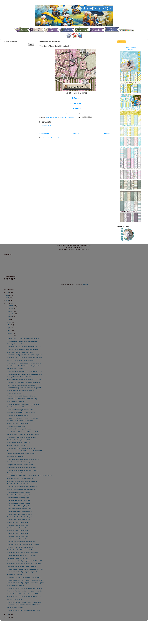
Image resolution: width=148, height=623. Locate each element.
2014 (7, 300)
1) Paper (75, 98)
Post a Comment (47, 125)
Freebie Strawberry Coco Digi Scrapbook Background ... (24, 388)
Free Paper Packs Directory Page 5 (18, 528)
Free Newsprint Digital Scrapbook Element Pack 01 (23, 459)
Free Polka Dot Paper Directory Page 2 (19, 517)
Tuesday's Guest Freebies (15, 599)
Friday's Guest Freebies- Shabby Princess (20, 464)
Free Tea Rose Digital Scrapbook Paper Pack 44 (22, 486)
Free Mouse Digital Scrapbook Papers (19, 429)
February (11, 333)
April (9, 328)
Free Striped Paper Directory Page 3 (18, 497)
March (10, 330)
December (11, 305)
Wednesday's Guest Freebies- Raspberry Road (22, 481)
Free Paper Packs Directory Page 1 (18, 539)
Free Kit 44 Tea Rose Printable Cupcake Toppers (22, 484)
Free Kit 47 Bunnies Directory (16, 445)
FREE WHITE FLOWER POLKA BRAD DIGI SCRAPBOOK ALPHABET (29, 475)
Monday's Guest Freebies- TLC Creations (20, 547)
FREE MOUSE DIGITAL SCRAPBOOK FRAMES (22, 418)
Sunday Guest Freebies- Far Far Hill (18, 442)
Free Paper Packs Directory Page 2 (18, 536)
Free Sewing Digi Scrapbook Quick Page (20, 478)
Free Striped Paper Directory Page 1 (18, 503)
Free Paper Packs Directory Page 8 (18, 423)
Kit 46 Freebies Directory (15, 456)
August (10, 316)
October (10, 311)
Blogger (85, 285)
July (9, 319)
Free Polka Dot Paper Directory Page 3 (19, 514)
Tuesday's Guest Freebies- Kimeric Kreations (21, 489)
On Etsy (130, 49)
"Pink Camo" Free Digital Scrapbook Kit (19, 407)
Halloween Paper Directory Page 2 (18, 506)
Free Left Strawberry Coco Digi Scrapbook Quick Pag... (24, 374)
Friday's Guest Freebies (14, 393)
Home (76, 134)
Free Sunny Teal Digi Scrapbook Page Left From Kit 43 (24, 346)
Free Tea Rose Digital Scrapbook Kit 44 (19, 550)
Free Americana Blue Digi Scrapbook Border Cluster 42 (24, 561)
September (11, 314)
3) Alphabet (75, 109)
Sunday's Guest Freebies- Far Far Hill (19, 377)
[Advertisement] (12, 82)
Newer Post (44, 134)
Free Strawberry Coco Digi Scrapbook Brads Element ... (24, 382)
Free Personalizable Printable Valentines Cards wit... (23, 404)
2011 (7, 617)
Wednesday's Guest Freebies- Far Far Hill (20, 352)
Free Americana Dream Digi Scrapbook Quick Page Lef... (25, 569)
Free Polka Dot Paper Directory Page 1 (19, 519)
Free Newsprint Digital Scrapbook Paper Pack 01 (22, 470)
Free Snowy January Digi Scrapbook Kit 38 (20, 390)
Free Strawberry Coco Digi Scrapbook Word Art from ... (24, 363)
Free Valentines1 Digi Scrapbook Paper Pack (21, 448)
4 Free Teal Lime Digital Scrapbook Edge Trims (22, 385)
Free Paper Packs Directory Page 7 (18, 522)
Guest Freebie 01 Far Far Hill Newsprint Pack (21, 462)
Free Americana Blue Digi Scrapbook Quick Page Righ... (24, 563)
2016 (7, 295)
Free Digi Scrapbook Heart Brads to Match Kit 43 (22, 349)
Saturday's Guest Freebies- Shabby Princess (21, 454)
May (9, 325)
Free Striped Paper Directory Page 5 (18, 492)
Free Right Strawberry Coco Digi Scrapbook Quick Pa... (24, 379)
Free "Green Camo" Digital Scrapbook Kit (20, 410)
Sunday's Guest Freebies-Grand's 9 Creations (21, 555)
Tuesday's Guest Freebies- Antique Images (20, 360)
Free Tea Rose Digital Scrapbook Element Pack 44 (23, 544)
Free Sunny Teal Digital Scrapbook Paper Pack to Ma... (24, 610)
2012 (7, 614)
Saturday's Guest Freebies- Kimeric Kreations (21, 566)
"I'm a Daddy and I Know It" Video (17, 558)
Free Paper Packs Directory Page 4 (18, 530)
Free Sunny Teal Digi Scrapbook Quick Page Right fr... (24, 602)
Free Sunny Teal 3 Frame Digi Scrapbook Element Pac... (25, 605)
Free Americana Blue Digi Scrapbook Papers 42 (22, 572)
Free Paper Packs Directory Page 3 (18, 533)
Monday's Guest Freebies (15, 368)
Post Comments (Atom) (55, 138)
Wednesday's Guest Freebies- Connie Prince (21, 412)
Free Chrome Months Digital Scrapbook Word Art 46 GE (24, 451)
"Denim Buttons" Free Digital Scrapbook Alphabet (22, 341)
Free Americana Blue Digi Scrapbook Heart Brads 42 (23, 552)
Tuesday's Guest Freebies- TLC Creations (20, 421)
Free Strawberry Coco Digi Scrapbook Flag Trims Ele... (24, 366)
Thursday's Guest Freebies (15, 344)
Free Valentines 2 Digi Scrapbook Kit (18, 440)
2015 (7, 298)
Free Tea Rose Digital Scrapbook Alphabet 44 (21, 541)
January (10, 336)
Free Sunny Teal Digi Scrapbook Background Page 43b (24, 355)
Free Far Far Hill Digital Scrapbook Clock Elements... (23, 338)
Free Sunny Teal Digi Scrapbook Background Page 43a (24, 357)
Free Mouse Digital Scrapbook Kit (17, 415)
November (11, 308)
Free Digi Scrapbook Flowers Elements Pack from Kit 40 (24, 371)
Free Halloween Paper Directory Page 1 (19, 508)
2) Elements (75, 103)
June (9, 322)
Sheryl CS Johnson (52, 117)
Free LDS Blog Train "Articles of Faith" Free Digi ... (23, 399)
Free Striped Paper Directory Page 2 (18, 500)
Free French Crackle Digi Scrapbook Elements (21, 396)
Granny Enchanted (130, 47)
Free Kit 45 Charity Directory (16, 426)
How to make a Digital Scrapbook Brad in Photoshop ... (24, 577)
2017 (7, 292)
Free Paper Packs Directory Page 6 (18, 525)
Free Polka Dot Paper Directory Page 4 (19, 511)
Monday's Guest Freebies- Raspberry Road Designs (23, 434)
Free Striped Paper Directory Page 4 (18, 495)
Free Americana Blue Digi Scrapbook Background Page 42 (25, 583)
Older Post (107, 134)
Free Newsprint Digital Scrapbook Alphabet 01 (21, 467)
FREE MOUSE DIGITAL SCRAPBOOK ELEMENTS (23, 431)
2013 (7, 303)
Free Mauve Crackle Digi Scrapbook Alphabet (21, 437)
